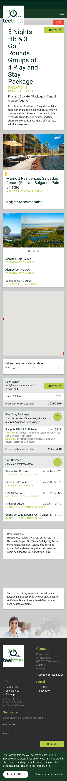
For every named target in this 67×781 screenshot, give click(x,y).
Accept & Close (16, 774)
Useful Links (12, 690)
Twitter (43, 687)
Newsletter (10, 712)
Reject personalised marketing (49, 774)
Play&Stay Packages (17, 414)
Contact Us (12, 687)
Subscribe (52, 743)
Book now (55, 29)
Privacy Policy (12, 699)
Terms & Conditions (15, 702)
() (58, 22)
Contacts (42, 649)
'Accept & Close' (46, 758)
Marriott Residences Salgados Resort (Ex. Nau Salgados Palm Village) (33, 182)
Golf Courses (13, 460)
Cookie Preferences (15, 705)
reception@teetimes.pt (50, 674)
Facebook (44, 690)
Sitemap (10, 694)
